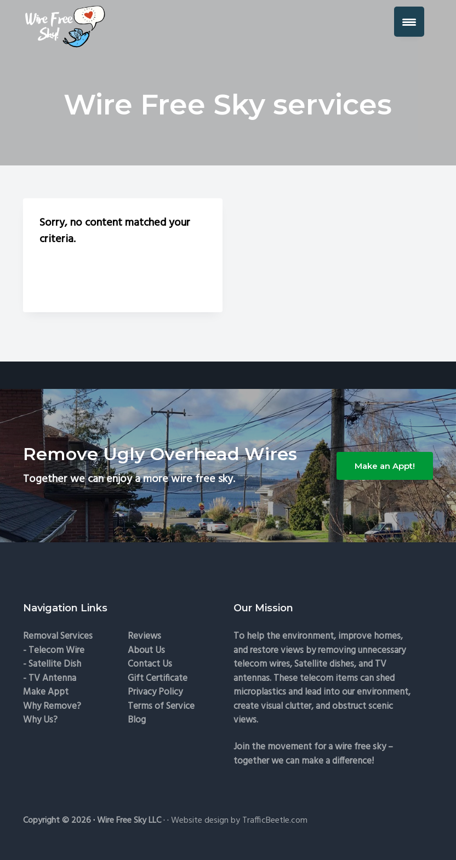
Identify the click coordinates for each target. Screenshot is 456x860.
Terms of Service (161, 706)
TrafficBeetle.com (274, 820)
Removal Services (58, 636)
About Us (146, 650)
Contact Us (150, 664)
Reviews (144, 636)
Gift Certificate (157, 678)
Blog (137, 720)
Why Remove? (52, 706)
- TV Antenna (49, 678)
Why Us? (40, 720)
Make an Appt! (385, 466)
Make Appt (46, 692)
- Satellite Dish (52, 664)
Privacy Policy (155, 692)
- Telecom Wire (53, 650)
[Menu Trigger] (409, 22)
